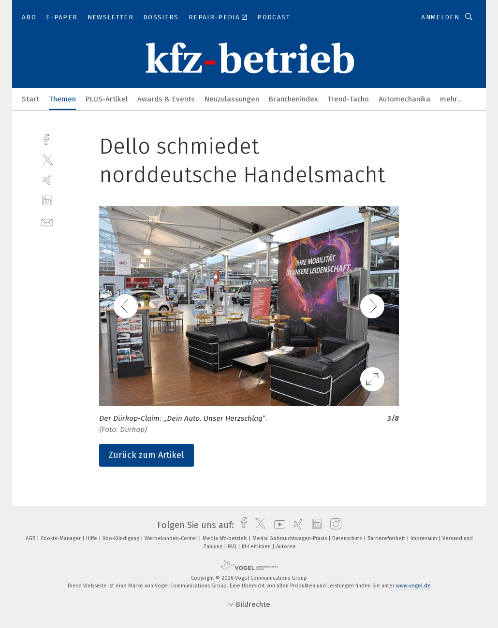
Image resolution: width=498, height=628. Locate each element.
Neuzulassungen (232, 99)
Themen (62, 99)
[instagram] (333, 525)
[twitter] (47, 159)
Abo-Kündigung (122, 538)
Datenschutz (348, 538)
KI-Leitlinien (257, 546)
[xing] (47, 180)
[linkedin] (47, 201)
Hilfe (92, 538)
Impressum (424, 538)
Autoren (285, 546)
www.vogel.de (413, 586)
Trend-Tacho (348, 99)
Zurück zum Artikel (146, 455)
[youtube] (277, 525)
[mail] (47, 221)
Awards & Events (166, 99)
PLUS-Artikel (107, 99)
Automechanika (404, 99)
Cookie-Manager (61, 538)
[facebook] (47, 138)
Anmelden (440, 17)
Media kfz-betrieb (226, 538)
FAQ (233, 546)
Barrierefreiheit (387, 538)
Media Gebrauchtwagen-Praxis (290, 538)
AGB (31, 538)
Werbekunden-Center (172, 538)
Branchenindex (293, 99)
